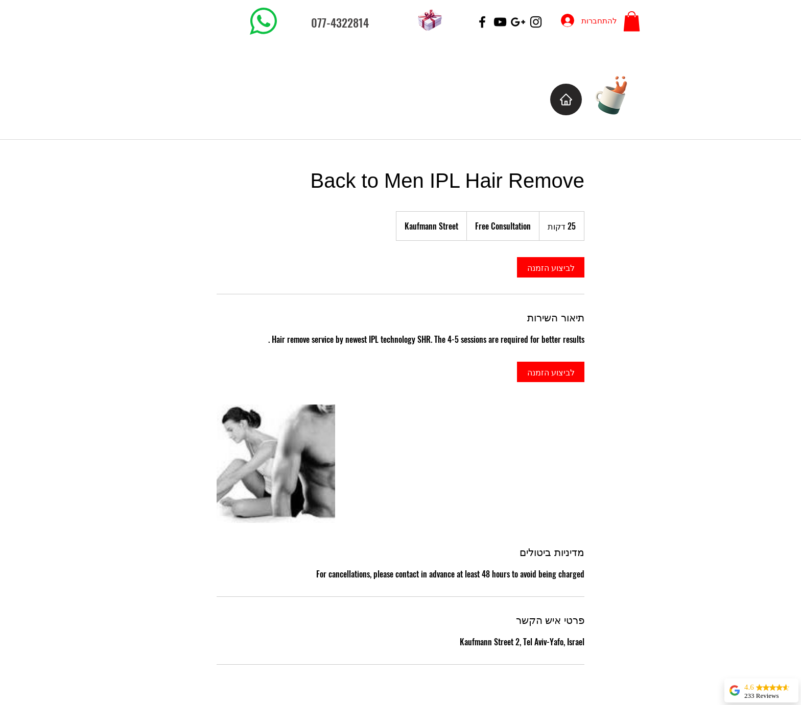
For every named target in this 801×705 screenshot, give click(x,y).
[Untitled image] (276, 464)
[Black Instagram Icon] (536, 22)
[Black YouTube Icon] (500, 22)
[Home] (566, 99)
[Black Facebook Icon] (482, 22)
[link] (550, 267)
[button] (631, 21)
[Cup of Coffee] (616, 94)
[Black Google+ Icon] (518, 22)
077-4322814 (340, 22)
